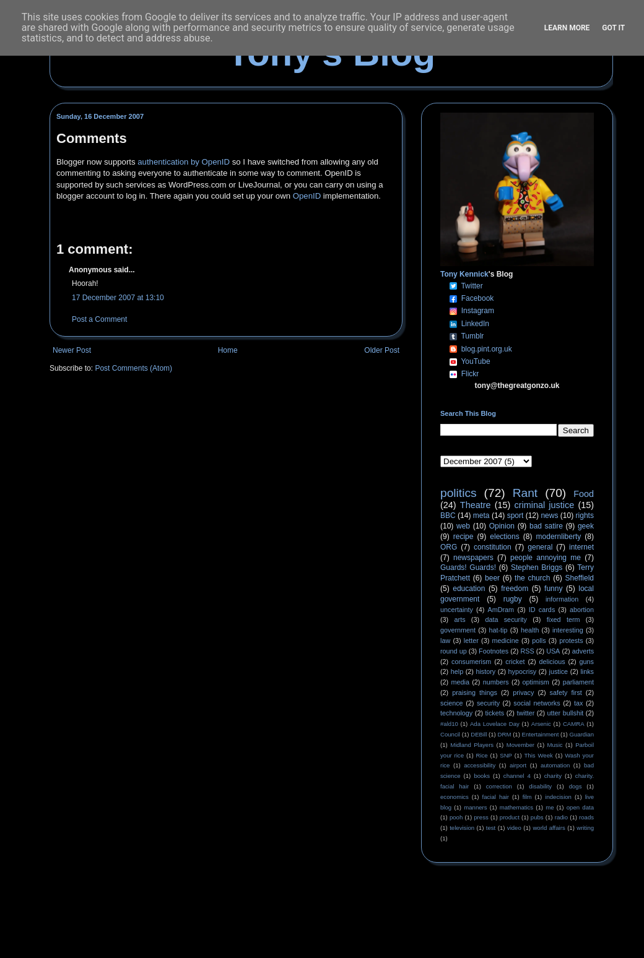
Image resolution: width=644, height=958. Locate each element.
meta (481, 515)
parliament (578, 682)
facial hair (495, 796)
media (460, 682)
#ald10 (449, 723)
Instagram (477, 310)
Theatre (475, 505)
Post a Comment (99, 319)
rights (585, 515)
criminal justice (545, 505)
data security (506, 619)
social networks (536, 703)
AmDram (501, 609)
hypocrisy (522, 671)
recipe (463, 536)
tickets (495, 713)
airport (518, 765)
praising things (474, 692)
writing (585, 827)
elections (504, 536)
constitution (492, 547)
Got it (613, 28)
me (550, 807)
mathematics (516, 807)
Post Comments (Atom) (133, 368)
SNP (506, 755)
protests (571, 640)
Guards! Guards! (468, 567)
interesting (567, 630)
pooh (456, 817)
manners (475, 807)
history (485, 671)
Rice (482, 755)
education (469, 588)
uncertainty (456, 609)
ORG (448, 547)
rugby (512, 599)
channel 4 (517, 775)
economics (454, 796)
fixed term (563, 619)
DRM (504, 734)
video (514, 827)
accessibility (479, 765)
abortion (582, 609)
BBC (448, 515)
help (457, 671)
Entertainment (540, 734)
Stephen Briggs (536, 567)
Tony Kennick (464, 274)
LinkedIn (475, 323)
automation (555, 765)
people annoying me (545, 557)
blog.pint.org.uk (486, 349)
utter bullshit (565, 713)
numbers (496, 682)
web (463, 526)
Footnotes (493, 651)
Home (228, 350)
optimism (536, 682)
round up (453, 651)
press (481, 817)
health (530, 630)
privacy (523, 692)
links (587, 671)
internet (581, 547)
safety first (566, 692)
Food (583, 494)
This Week (538, 755)
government (458, 630)
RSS (527, 651)
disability (540, 786)
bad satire (546, 526)
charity (553, 775)
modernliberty (558, 536)
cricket (514, 661)
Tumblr (472, 336)
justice (558, 671)
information (562, 599)
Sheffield (579, 578)
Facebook (477, 298)
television (462, 827)
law (445, 640)
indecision (558, 796)
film (527, 796)
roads (586, 817)
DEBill (479, 734)
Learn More (567, 28)
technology (456, 713)
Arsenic (541, 723)
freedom (514, 588)
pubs (537, 817)
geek (586, 526)
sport (515, 515)
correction (499, 786)
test (490, 827)
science (451, 703)
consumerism (471, 661)
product (510, 817)
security (488, 703)
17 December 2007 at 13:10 (118, 297)
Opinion (502, 526)
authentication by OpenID (183, 161)
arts (460, 619)
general (540, 547)
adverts (583, 651)
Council (450, 734)
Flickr (470, 373)
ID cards (542, 609)
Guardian (582, 734)
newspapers (473, 557)
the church (532, 578)
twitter (525, 713)
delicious (552, 661)
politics (458, 492)
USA (553, 651)
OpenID (307, 196)
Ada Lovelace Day (495, 723)
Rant (525, 492)
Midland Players (472, 744)
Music (555, 744)
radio (561, 817)
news (549, 515)
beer (492, 578)
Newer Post (72, 350)
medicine (505, 640)
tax (578, 703)
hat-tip (498, 630)
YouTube (475, 361)
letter (471, 640)
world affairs (549, 827)
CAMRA (574, 723)
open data (580, 807)
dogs (575, 786)
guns (587, 661)
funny (553, 588)
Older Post (381, 350)
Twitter (471, 286)
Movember (520, 744)
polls (539, 640)
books (482, 775)
